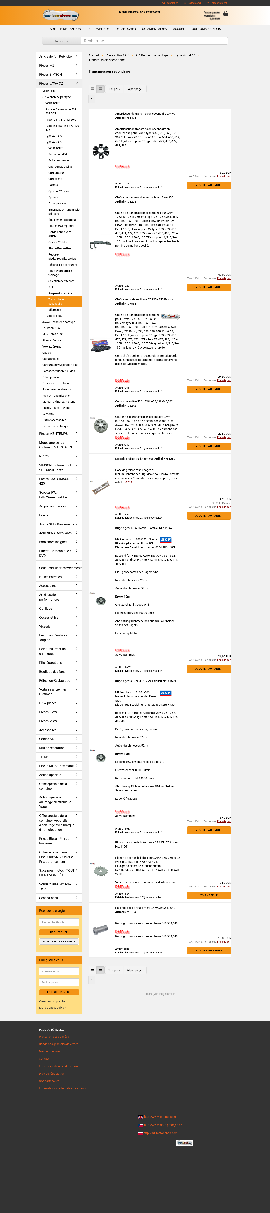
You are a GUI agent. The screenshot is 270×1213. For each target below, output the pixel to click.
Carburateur (56, 172)
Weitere (103, 29)
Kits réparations (50, 663)
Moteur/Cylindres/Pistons (58, 401)
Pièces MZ (46, 65)
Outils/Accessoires (54, 420)
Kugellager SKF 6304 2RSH (132, 528)
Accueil (179, 29)
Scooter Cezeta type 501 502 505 (60, 111)
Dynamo (53, 197)
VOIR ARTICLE (209, 895)
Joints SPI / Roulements (56, 524)
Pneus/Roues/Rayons (56, 407)
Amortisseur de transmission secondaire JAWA (145, 113)
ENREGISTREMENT (59, 992)
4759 (128, 482)
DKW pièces (47, 703)
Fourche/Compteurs (61, 226)
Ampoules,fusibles (52, 506)
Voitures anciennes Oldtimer (53, 691)
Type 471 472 (54, 136)
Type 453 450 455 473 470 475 (62, 127)
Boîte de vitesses (58, 160)
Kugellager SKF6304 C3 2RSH (134, 681)
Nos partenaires (49, 1081)
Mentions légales (49, 1051)
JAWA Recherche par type (58, 322)
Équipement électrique (62, 219)
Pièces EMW (48, 712)
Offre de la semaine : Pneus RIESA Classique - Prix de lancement (56, 857)
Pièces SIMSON (50, 74)
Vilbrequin (54, 309)
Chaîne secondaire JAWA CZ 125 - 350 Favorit (144, 299)
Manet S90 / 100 (52, 334)
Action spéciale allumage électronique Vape (55, 802)
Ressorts (48, 414)
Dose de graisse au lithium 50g (134, 458)
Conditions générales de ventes (58, 1044)
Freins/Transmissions (56, 395)
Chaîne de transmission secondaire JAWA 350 (144, 197)
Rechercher (170, 3)
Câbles (46, 352)
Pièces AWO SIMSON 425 (54, 481)
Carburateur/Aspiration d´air (60, 365)
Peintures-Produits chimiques (52, 651)
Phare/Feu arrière (59, 248)
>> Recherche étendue (59, 941)
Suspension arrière (60, 293)
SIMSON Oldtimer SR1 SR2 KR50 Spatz (55, 467)
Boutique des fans (52, 672)
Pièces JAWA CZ (51, 83)
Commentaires (154, 29)
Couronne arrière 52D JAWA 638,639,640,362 (144, 401)
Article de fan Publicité (70, 29)
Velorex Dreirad (52, 346)
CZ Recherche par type (56, 97)
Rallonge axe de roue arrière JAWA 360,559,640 (145, 907)
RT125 (44, 456)
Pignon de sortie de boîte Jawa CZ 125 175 (142, 842)
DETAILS (122, 166)
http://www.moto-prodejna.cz (163, 1125)
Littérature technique (55, 426)
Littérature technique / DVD (55, 553)
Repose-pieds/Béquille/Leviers (62, 256)
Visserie (44, 626)
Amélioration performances (49, 597)
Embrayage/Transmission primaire (64, 211)
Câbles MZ (47, 739)
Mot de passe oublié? (52, 1007)
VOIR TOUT (49, 91)
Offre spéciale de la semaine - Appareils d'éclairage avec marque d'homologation (56, 823)
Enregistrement (217, 3)
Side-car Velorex (52, 340)
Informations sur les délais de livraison (63, 1088)
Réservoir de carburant (62, 264)
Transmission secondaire (56, 301)
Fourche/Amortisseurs (56, 389)
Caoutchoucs (50, 358)
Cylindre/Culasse (59, 191)
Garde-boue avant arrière (59, 234)
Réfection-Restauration (55, 681)
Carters (53, 185)
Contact (44, 1058)
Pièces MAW (48, 721)
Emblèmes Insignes (53, 542)
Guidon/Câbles (57, 242)
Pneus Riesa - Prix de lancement (54, 841)
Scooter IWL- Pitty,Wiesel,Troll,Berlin (55, 495)
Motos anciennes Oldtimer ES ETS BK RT (56, 445)
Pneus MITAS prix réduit (56, 766)
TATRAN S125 (51, 328)
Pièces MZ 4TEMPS (53, 434)
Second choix (49, 898)
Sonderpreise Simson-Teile (55, 886)
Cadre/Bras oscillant (61, 166)
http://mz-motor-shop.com (160, 1133)
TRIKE (43, 757)
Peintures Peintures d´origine (54, 637)
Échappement (57, 203)
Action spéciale (50, 775)
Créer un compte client (53, 1001)
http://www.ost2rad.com (160, 1116)
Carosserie (55, 178)
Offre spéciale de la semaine (53, 786)
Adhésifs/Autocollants (55, 533)
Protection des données (54, 1036)
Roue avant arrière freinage (60, 273)
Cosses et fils (48, 617)
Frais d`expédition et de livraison (59, 1066)
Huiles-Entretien (50, 577)
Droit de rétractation (52, 1073)
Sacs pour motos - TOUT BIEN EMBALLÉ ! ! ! (57, 873)
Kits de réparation (52, 748)
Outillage (45, 608)
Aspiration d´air (58, 154)
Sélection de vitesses (61, 281)
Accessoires (47, 586)
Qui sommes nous (206, 29)
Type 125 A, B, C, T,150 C (60, 119)
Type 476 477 (54, 142)
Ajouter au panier (208, 185)
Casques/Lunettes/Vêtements (60, 568)
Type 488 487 (54, 315)
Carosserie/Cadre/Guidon (58, 371)
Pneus (43, 515)
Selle (51, 287)
